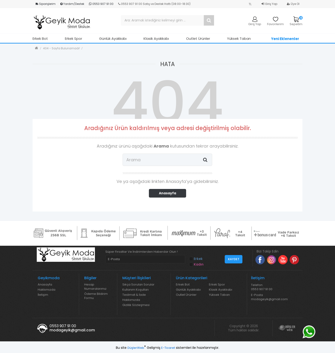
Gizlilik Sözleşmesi (136, 305)
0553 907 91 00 (101, 4)
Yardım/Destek (72, 4)
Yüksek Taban (239, 38)
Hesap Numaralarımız (95, 286)
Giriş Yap (269, 4)
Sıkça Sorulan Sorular (138, 284)
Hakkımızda (46, 290)
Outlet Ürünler (198, 38)
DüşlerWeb (135, 348)
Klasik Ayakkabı (156, 38)
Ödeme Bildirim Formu (96, 296)
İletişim (43, 295)
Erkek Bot (40, 38)
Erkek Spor (73, 38)
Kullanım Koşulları (135, 290)
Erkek (196, 259)
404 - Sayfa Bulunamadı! (61, 48)
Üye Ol (293, 4)
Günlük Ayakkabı (113, 38)
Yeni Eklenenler (285, 38)
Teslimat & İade (134, 295)
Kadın (197, 264)
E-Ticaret (168, 348)
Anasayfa (167, 193)
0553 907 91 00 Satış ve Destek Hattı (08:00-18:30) (154, 4)
